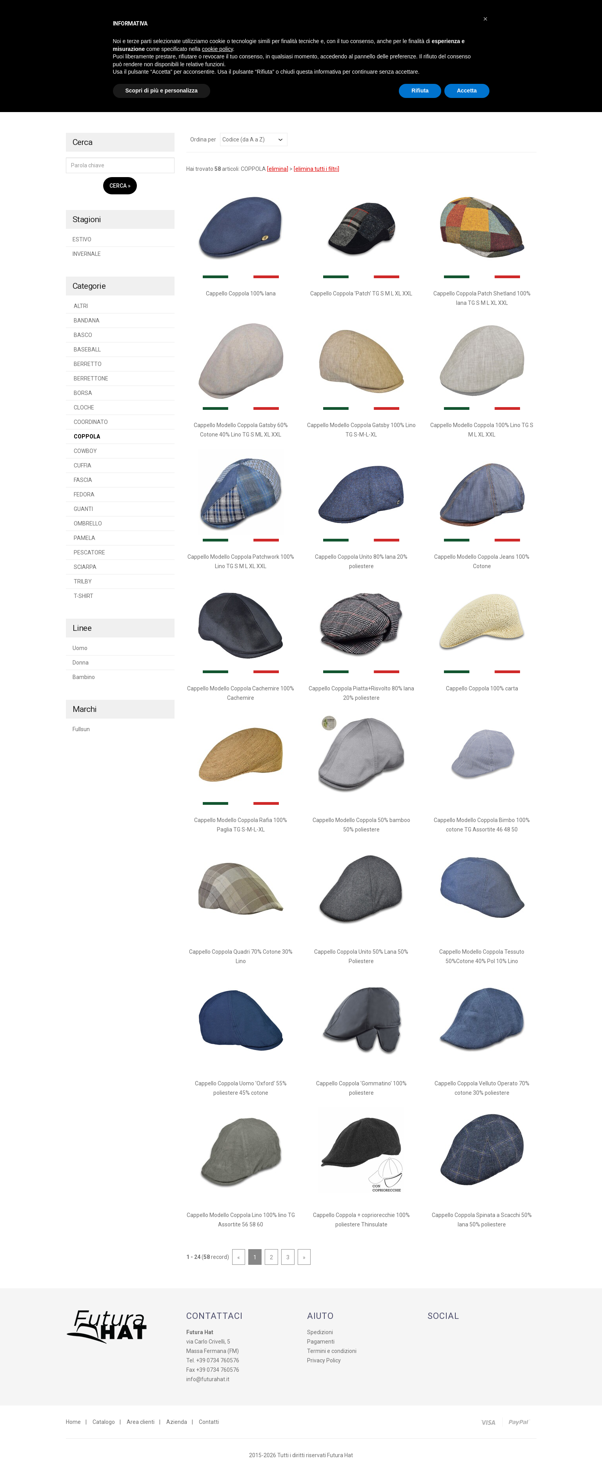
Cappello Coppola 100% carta (482, 693)
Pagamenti (321, 1346)
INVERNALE (87, 258)
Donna (81, 667)
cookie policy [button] (217, 49)
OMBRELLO (87, 528)
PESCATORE (89, 557)
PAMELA (84, 542)
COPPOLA (86, 441)
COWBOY (85, 455)
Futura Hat (340, 1459)
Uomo (80, 652)
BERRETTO (87, 368)
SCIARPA (84, 571)
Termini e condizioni (331, 1355)
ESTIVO (82, 244)
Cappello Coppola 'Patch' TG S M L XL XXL (361, 298)
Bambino (84, 681)
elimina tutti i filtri (316, 173)
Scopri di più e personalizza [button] (161, 90)
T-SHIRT (83, 600)
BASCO (82, 339)
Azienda (176, 1426)
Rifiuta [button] (420, 90)
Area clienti (141, 1426)
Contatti (209, 1426)
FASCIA (82, 484)
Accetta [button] (467, 90)
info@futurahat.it (207, 1383)
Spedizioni (320, 1336)
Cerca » (120, 190)
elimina (278, 173)
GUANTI (83, 513)
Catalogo (104, 1426)
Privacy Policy (324, 1365)
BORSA (82, 397)
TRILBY (82, 586)
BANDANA (86, 325)
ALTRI (80, 310)
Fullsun (81, 733)
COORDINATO (90, 426)
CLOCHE (83, 412)
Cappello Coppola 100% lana (241, 298)
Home (73, 1426)
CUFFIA (82, 470)
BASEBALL (87, 354)
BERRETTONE (90, 383)
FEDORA (84, 499)
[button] (485, 19)
